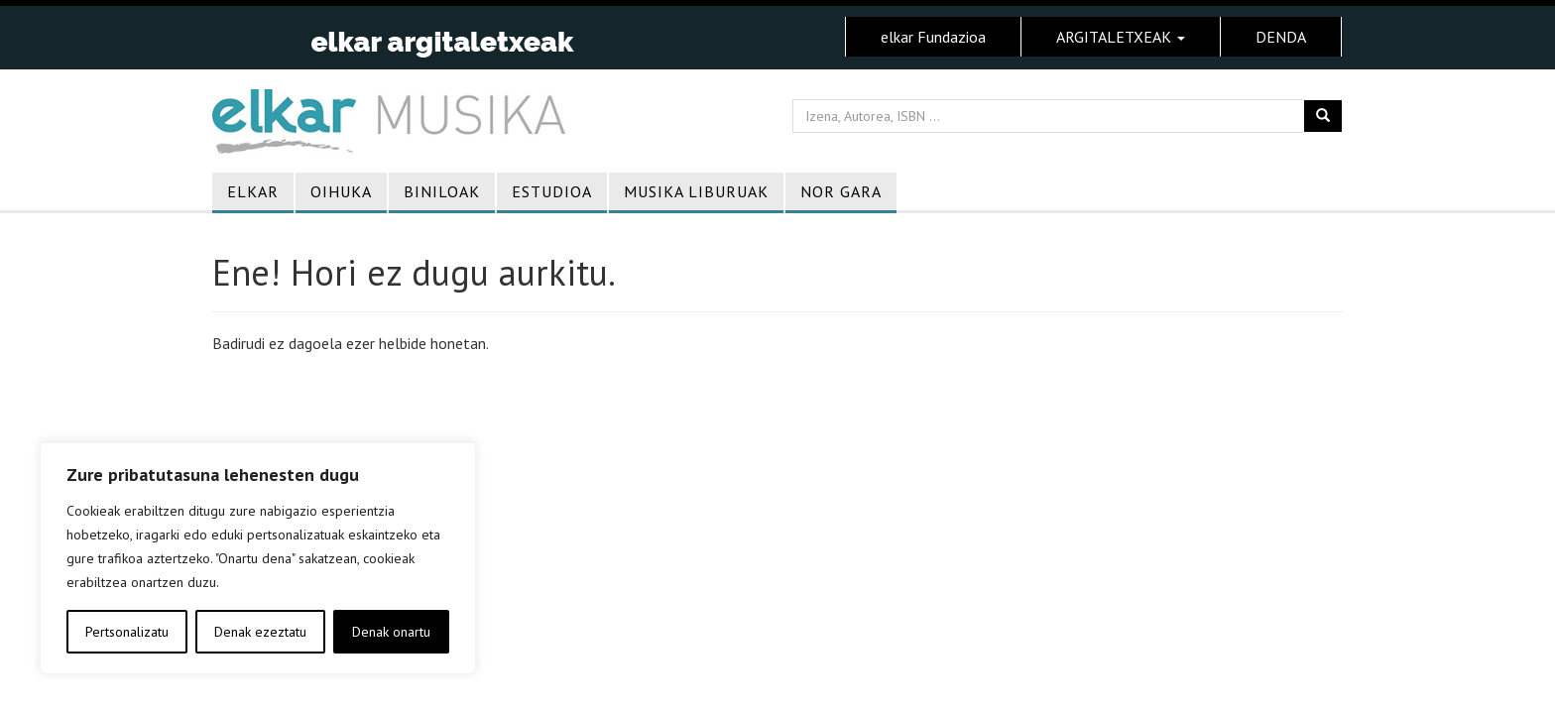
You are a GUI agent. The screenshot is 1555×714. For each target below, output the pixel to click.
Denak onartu (391, 632)
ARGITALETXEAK (1120, 37)
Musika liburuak (696, 191)
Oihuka (341, 191)
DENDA (1281, 37)
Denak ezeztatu (260, 632)
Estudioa (552, 191)
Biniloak (442, 191)
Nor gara (841, 191)
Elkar (253, 191)
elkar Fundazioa (933, 37)
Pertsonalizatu (127, 632)
